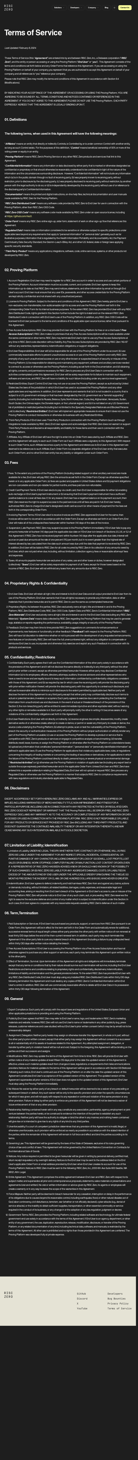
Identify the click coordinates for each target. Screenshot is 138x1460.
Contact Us (125, 8)
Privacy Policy (118, 1303)
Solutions (59, 8)
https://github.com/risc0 (19, 216)
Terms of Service (120, 1308)
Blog (106, 8)
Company (93, 8)
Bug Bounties (117, 1298)
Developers (76, 8)
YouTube (82, 1308)
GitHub (81, 1293)
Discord (82, 1298)
